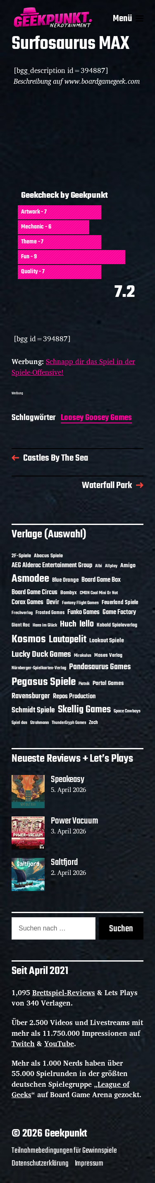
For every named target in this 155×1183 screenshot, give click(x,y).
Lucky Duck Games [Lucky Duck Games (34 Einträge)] (41, 654)
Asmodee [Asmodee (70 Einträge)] (30, 579)
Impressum (89, 1163)
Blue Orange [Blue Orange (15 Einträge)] (65, 580)
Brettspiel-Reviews (63, 992)
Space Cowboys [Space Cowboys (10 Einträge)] (127, 711)
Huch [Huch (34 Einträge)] (68, 624)
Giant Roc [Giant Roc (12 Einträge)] (21, 625)
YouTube (59, 1043)
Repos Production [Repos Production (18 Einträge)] (74, 697)
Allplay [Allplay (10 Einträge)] (111, 566)
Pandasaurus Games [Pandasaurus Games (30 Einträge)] (100, 667)
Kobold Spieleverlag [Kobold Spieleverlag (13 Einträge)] (117, 625)
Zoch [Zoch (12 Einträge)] (93, 722)
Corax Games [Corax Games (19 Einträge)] (27, 602)
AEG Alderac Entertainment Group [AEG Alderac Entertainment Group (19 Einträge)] (52, 566)
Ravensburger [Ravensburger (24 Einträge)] (31, 696)
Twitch (23, 1043)
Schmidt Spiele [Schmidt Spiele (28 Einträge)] (33, 710)
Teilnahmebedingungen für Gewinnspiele (64, 1150)
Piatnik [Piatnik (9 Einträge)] (84, 684)
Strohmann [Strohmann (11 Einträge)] (39, 722)
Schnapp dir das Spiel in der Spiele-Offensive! (73, 367)
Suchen (121, 929)
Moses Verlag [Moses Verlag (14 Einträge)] (108, 655)
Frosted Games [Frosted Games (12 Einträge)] (50, 613)
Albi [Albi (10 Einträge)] (98, 566)
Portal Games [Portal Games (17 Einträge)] (108, 683)
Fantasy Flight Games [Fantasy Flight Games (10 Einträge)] (80, 603)
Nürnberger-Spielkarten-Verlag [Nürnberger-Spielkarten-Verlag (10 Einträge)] (39, 668)
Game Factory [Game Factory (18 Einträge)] (119, 612)
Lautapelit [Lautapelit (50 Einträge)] (67, 639)
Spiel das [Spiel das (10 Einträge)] (19, 722)
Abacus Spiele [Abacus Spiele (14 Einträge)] (48, 555)
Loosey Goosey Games (96, 418)
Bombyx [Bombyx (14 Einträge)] (68, 592)
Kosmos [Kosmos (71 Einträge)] (29, 639)
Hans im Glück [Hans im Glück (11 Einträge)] (45, 625)
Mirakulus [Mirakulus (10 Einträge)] (82, 655)
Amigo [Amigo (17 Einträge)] (128, 566)
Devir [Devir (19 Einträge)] (52, 602)
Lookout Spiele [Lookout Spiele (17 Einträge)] (106, 641)
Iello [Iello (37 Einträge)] (86, 624)
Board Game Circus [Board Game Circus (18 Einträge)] (34, 593)
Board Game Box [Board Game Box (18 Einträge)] (101, 580)
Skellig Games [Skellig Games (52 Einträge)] (84, 709)
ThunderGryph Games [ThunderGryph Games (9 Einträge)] (69, 723)
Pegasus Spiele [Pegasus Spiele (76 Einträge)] (44, 682)
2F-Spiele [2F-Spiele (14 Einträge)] (21, 555)
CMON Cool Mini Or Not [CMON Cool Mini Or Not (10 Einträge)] (99, 593)
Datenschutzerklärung (40, 1163)
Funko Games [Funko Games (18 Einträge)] (83, 612)
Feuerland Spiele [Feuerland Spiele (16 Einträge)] (120, 602)
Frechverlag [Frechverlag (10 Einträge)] (22, 613)
